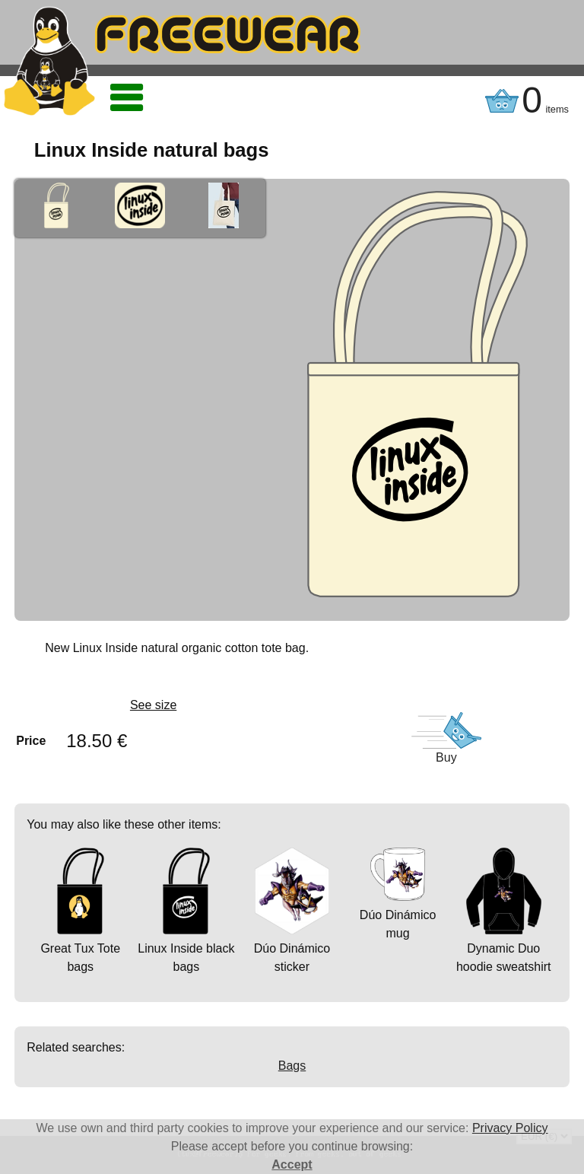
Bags (292, 1065)
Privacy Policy (510, 1128)
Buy (446, 757)
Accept (291, 1164)
